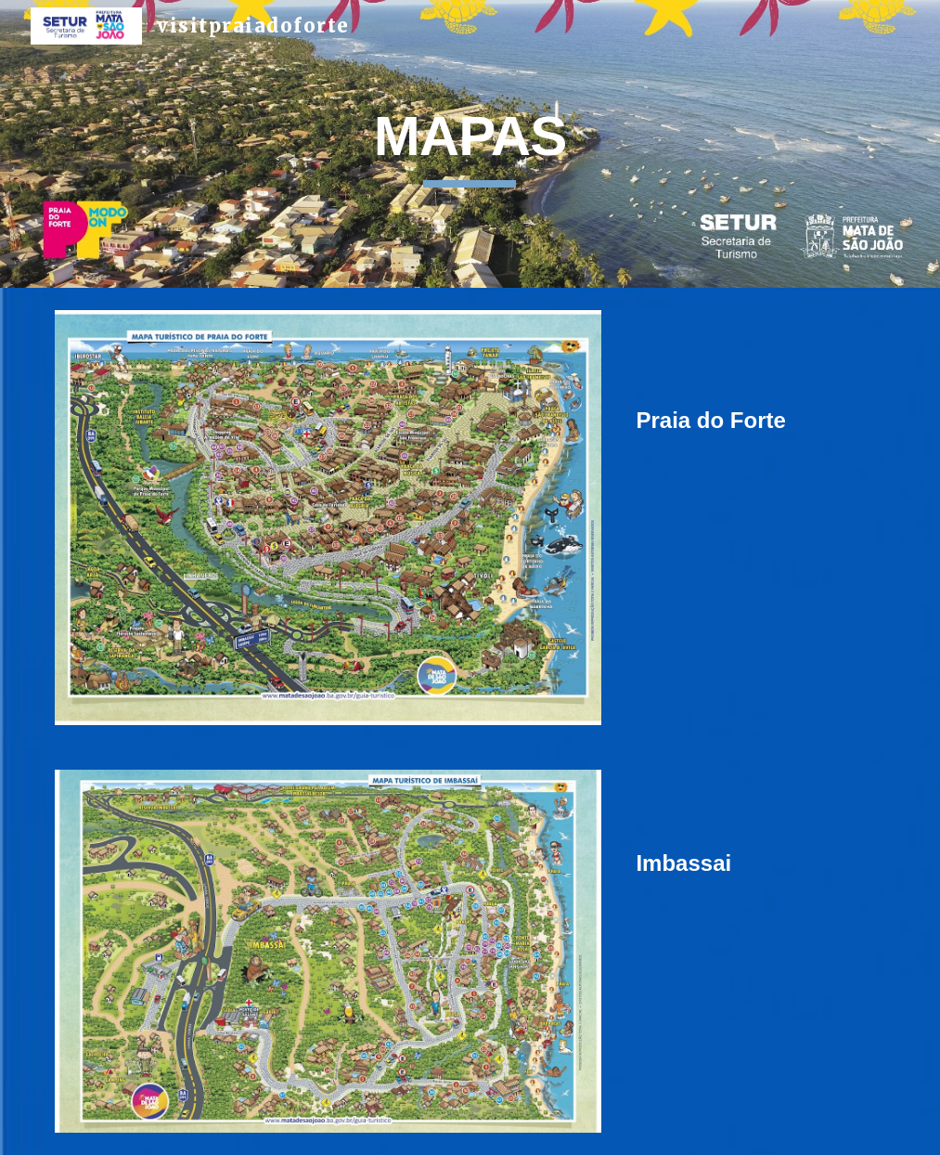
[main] (469, 144)
